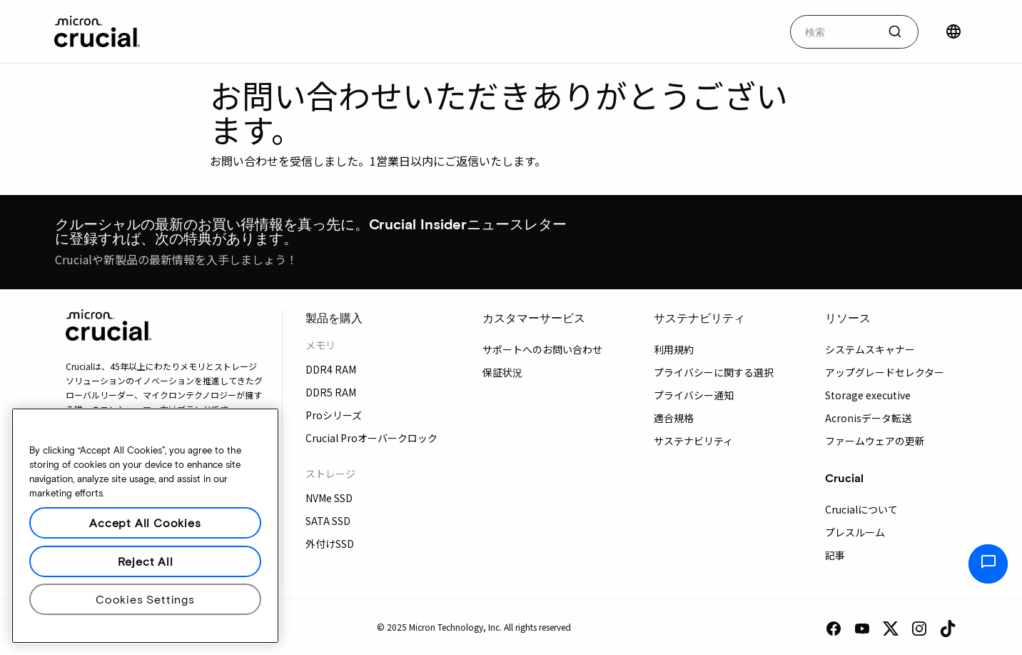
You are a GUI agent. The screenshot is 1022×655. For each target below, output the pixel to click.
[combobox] (854, 32)
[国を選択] (953, 31)
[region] (145, 526)
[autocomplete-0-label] (834, 32)
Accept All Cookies (145, 522)
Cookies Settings (145, 599)
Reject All (145, 561)
